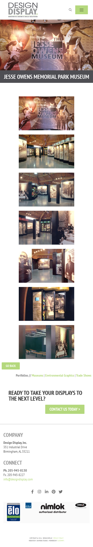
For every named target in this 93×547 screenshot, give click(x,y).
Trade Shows (83, 375)
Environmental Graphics (59, 375)
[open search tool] (70, 9)
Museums (37, 375)
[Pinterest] (53, 491)
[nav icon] (81, 9)
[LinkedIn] (46, 491)
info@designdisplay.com (18, 479)
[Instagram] (39, 491)
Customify (60, 541)
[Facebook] (32, 491)
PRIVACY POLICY (58, 538)
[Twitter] (60, 491)
